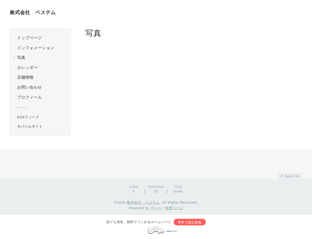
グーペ (155, 208)
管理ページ (174, 208)
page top (290, 175)
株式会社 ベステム (33, 12)
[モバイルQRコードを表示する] (42, 126)
